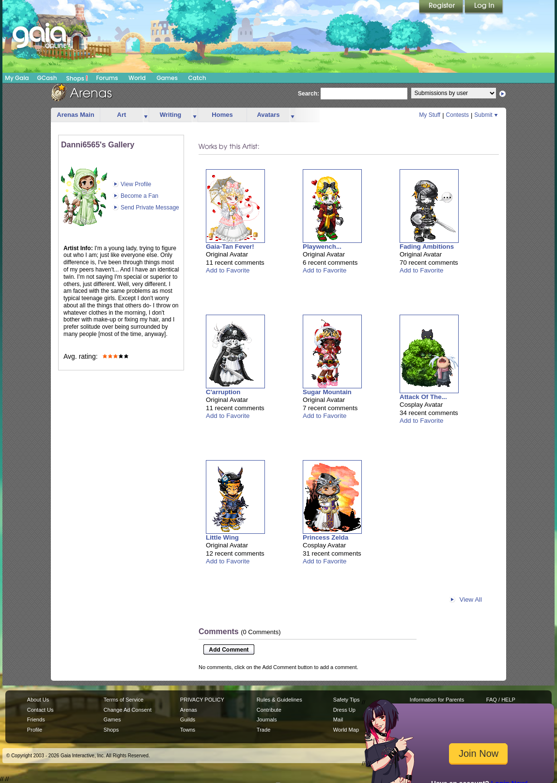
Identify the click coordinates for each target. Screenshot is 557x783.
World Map (346, 730)
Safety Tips (346, 700)
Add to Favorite (227, 270)
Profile (34, 730)
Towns (187, 730)
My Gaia (17, 78)
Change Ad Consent (128, 710)
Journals (267, 719)
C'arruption (223, 392)
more (146, 115)
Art (121, 114)
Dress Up (344, 710)
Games (167, 78)
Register (441, 7)
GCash (47, 78)
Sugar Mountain (327, 392)
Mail (338, 719)
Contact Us (40, 710)
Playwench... (322, 246)
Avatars (268, 114)
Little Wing (222, 537)
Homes (222, 114)
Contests (457, 115)
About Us (38, 700)
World (137, 78)
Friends (36, 719)
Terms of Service (123, 700)
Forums (107, 78)
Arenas (188, 710)
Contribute (269, 710)
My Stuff (429, 115)
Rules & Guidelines (279, 700)
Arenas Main (75, 114)
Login (483, 7)
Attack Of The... (423, 396)
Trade (263, 730)
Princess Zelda (325, 537)
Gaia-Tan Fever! (230, 246)
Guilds (187, 719)
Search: (308, 93)
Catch (197, 78)
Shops (77, 78)
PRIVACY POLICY (202, 700)
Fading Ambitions (427, 246)
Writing (171, 114)
